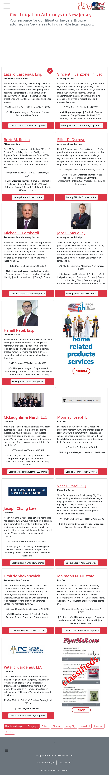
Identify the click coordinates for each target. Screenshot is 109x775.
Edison (45, 726)
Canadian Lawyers (46, 762)
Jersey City (70, 726)
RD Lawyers (66, 762)
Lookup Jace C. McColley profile (81, 293)
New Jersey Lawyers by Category (20, 726)
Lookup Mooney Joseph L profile (81, 471)
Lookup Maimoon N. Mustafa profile (81, 630)
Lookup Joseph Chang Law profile (28, 562)
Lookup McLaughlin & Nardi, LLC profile (28, 471)
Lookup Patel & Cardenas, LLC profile (27, 715)
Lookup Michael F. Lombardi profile (28, 293)
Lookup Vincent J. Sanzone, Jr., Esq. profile (81, 125)
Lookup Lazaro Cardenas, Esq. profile (28, 125)
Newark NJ (85, 726)
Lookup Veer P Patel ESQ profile (81, 562)
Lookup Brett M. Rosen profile (27, 197)
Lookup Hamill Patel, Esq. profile (27, 381)
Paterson (98, 726)
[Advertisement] (54, 46)
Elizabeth (57, 726)
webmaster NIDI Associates (54, 770)
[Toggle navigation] (6, 6)
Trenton (9, 732)
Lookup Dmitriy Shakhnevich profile (28, 630)
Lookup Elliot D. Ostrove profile (81, 197)
